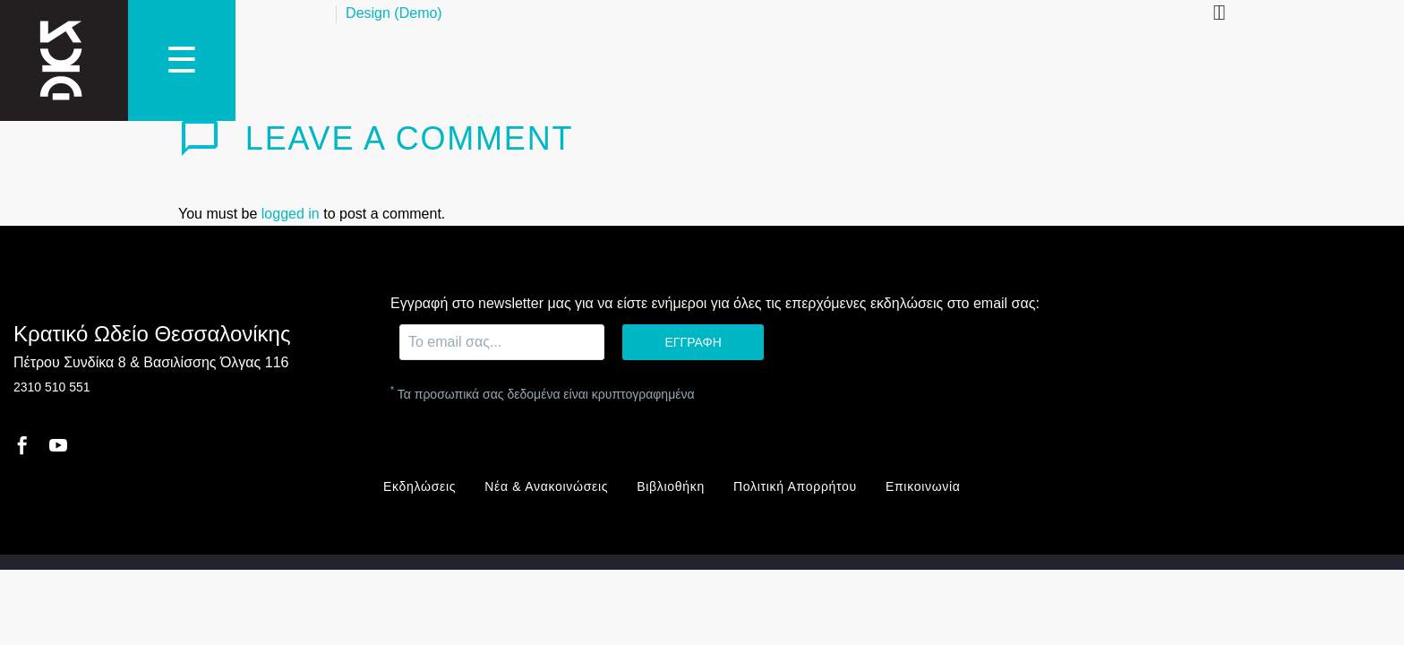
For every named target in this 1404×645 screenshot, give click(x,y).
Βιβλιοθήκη (671, 486)
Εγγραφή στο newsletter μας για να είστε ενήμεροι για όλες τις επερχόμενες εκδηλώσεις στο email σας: (715, 303)
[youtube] (58, 445)
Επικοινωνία (923, 486)
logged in (290, 213)
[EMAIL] (501, 342)
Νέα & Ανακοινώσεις (546, 486)
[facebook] (22, 445)
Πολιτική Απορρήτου (795, 486)
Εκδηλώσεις (419, 486)
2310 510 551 (51, 387)
